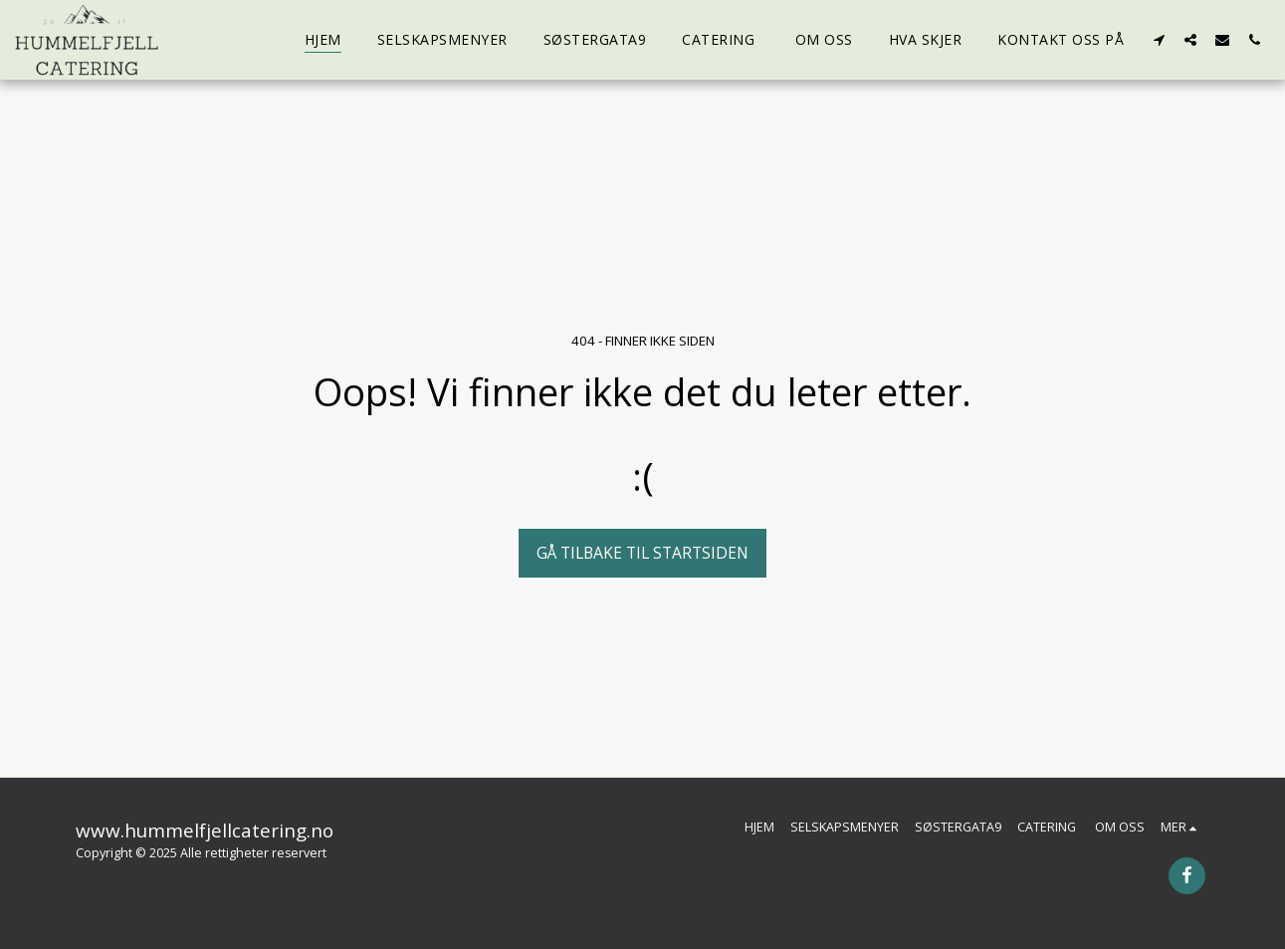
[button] (1159, 39)
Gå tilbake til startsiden (642, 553)
